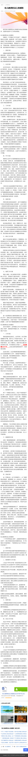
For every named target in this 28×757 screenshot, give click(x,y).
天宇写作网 (12, 755)
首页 (2, 4)
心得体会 (7, 4)
